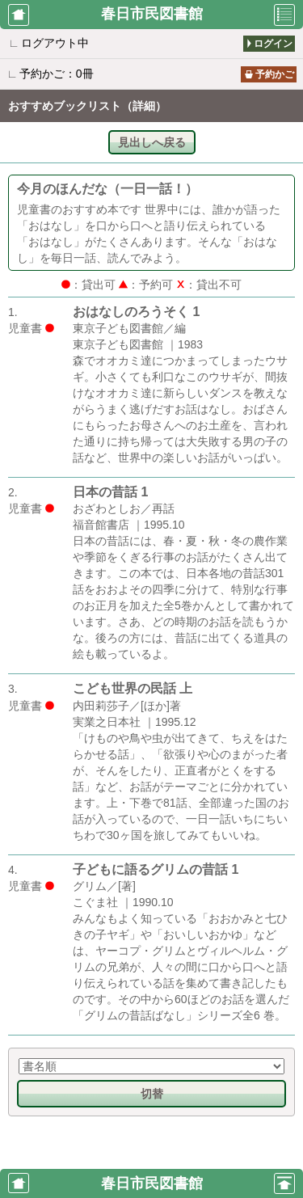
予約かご (274, 74)
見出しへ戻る (152, 142)
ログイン (273, 43)
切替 (152, 1093)
